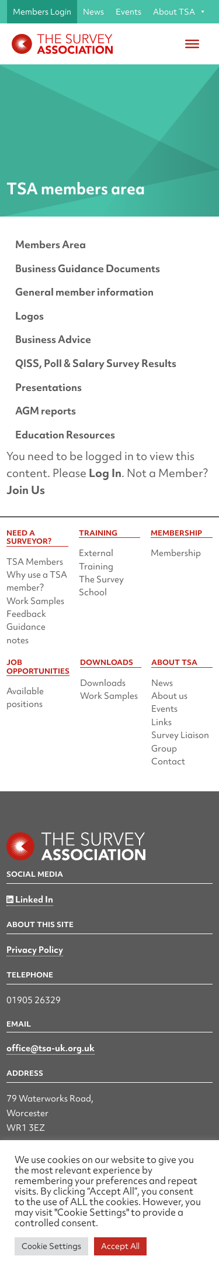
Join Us (25, 489)
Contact (168, 761)
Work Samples (35, 601)
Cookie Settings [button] (51, 1246)
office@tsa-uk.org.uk (50, 1048)
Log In (105, 473)
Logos (29, 315)
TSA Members (34, 562)
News (93, 11)
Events (128, 11)
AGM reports (45, 410)
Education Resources (65, 434)
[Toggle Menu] (192, 44)
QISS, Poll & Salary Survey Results (95, 363)
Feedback (26, 614)
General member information (84, 291)
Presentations (48, 387)
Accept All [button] (120, 1246)
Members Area (50, 244)
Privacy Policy (34, 950)
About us (169, 696)
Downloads (103, 683)
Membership (176, 553)
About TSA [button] (179, 11)
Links (161, 722)
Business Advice (53, 339)
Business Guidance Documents (87, 268)
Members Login (42, 11)
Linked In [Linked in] (29, 899)
